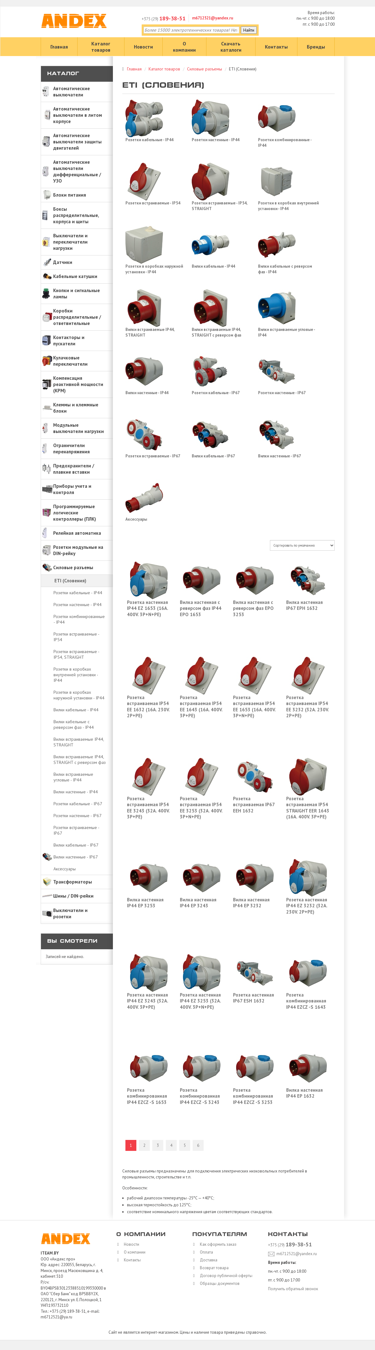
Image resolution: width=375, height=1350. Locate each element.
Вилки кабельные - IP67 (76, 845)
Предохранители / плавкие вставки (73, 469)
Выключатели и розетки (70, 913)
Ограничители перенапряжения (71, 448)
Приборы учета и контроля (72, 489)
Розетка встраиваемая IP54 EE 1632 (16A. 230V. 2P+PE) (148, 706)
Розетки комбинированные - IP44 (79, 619)
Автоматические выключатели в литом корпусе (77, 115)
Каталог (63, 74)
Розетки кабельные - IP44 (77, 592)
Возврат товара (213, 1267)
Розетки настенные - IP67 (77, 815)
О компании (184, 46)
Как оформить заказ (216, 1244)
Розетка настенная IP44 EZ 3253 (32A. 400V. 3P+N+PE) (200, 1001)
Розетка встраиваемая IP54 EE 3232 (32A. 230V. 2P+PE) (307, 706)
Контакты (276, 47)
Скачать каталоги (230, 46)
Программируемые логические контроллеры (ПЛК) (74, 512)
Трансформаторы (72, 882)
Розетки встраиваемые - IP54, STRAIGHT (76, 654)
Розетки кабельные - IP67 (77, 803)
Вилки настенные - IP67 (75, 857)
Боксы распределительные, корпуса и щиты (76, 215)
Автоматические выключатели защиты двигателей (77, 141)
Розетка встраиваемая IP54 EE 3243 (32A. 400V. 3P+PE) (148, 808)
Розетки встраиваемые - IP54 (76, 636)
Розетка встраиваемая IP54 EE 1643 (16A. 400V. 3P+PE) (201, 706)
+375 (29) (163, 19)
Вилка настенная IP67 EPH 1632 (304, 605)
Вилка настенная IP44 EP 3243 (198, 903)
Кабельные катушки (75, 276)
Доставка (207, 1260)
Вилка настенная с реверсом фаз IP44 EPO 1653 (200, 608)
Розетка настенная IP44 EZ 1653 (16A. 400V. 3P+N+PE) (147, 608)
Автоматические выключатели (71, 91)
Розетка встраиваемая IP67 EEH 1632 (254, 805)
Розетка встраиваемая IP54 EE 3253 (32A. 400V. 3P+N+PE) (201, 808)
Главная (59, 47)
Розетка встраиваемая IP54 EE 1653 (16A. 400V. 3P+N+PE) (254, 706)
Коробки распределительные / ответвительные (77, 317)
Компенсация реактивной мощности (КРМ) (78, 384)
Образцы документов (218, 1283)
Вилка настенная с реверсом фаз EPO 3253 (253, 608)
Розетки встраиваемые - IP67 (76, 830)
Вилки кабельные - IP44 (76, 710)
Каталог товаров (100, 46)
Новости (143, 47)
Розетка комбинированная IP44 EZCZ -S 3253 (253, 1096)
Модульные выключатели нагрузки (78, 428)
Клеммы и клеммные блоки (75, 408)
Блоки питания (69, 195)
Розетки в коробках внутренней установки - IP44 (75, 674)
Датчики (62, 262)
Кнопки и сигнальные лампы (76, 293)
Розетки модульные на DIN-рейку (78, 550)
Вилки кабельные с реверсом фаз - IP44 (73, 724)
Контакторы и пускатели (68, 340)
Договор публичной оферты (224, 1275)
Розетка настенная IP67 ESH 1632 (253, 998)
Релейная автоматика (77, 533)
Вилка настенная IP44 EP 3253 (145, 903)
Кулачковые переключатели (70, 361)
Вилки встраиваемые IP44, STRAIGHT (78, 742)
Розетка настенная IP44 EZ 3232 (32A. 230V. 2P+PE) (306, 906)
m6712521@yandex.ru (212, 18)
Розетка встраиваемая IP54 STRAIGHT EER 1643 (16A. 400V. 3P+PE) (307, 808)
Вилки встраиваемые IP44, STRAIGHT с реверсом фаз (79, 759)
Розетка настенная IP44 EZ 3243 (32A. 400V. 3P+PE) (147, 1001)
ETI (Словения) (70, 581)
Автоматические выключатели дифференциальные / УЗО (77, 171)
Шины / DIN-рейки (73, 896)
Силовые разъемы (73, 567)
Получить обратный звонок (293, 1288)
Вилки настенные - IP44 (75, 792)
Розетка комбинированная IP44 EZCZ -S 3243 (200, 1096)
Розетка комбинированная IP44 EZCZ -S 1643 (306, 1001)
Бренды (316, 47)
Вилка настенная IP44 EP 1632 (304, 1093)
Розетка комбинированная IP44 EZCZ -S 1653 (147, 1096)
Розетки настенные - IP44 (77, 604)
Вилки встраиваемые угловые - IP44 (73, 777)
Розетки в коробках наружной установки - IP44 (78, 695)
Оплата (205, 1252)
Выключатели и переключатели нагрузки (70, 242)
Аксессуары (64, 869)
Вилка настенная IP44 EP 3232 (251, 903)
